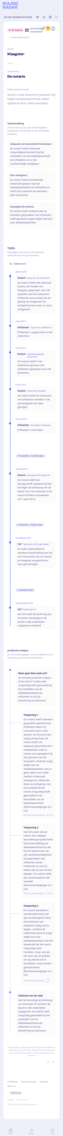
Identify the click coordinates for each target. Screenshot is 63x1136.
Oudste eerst (17, 263)
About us (11, 1086)
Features (44, 1081)
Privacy (10, 1099)
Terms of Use (22, 1099)
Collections (12, 1081)
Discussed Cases (28, 1081)
